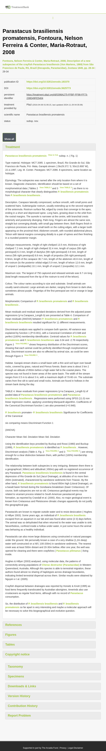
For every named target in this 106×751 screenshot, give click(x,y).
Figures (10, 634)
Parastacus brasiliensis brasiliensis (42, 472)
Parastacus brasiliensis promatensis (26, 155)
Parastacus (76, 593)
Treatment (12, 147)
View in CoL (53, 155)
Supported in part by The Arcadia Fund (40, 748)
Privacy (63, 748)
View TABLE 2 (45, 187)
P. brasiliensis (13, 412)
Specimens (16, 676)
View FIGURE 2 (22, 344)
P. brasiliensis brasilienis (72, 515)
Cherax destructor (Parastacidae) (60, 565)
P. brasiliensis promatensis (73, 191)
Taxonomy (15, 666)
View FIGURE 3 (30, 355)
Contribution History (23, 706)
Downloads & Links (22, 686)
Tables (10, 644)
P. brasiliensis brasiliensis (25, 195)
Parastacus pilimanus (68, 550)
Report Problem (19, 715)
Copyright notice (17, 654)
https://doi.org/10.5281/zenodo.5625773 (49, 88)
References (13, 625)
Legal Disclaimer (75, 748)
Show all (9, 139)
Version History (19, 696)
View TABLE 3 (66, 187)
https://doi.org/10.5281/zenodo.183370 (48, 81)
